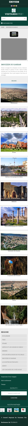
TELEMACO (14, 422)
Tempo (3, 384)
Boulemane (14, 103)
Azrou (14, 300)
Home (2, 27)
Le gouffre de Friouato (14, 275)
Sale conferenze (6, 380)
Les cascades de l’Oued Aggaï (14, 325)
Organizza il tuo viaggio (8, 377)
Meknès (14, 201)
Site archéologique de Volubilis (14, 226)
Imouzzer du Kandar (12, 27)
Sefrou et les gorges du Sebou (14, 177)
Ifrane (14, 152)
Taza (14, 127)
